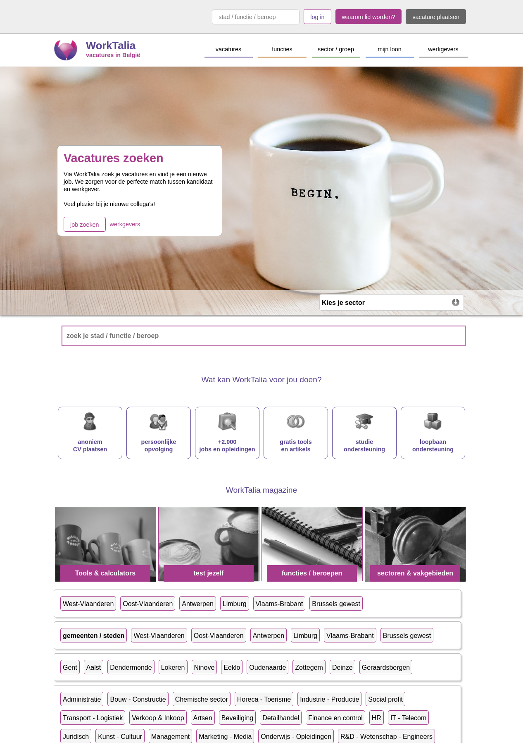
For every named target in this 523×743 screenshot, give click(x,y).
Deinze (342, 667)
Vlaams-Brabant (279, 603)
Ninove (204, 667)
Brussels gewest (336, 603)
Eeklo (231, 667)
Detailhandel (280, 717)
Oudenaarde (267, 667)
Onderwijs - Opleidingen (296, 736)
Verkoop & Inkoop (158, 717)
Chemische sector (201, 699)
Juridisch (76, 736)
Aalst (93, 667)
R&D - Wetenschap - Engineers (386, 736)
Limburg (235, 603)
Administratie (82, 699)
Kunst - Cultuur (120, 736)
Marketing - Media (225, 736)
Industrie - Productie (329, 699)
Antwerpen (198, 603)
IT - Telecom (408, 717)
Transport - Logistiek (93, 717)
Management (170, 736)
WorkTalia (111, 45)
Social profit (385, 699)
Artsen (202, 717)
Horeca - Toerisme (264, 699)
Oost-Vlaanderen (148, 603)
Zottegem (309, 667)
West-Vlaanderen (88, 603)
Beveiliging (237, 717)
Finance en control (335, 717)
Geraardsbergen (386, 667)
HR (376, 717)
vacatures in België (113, 55)
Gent (70, 667)
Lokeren (173, 667)
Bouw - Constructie (138, 699)
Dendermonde (131, 667)
